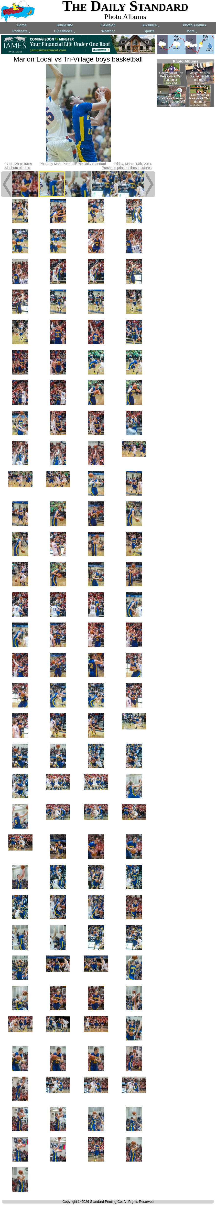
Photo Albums (194, 25)
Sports (149, 31)
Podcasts (21, 31)
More (192, 31)
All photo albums (17, 168)
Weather (108, 31)
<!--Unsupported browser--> (185, 83)
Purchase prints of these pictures (126, 168)
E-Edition (107, 25)
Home (21, 25)
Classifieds (65, 31)
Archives (151, 25)
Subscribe (64, 25)
